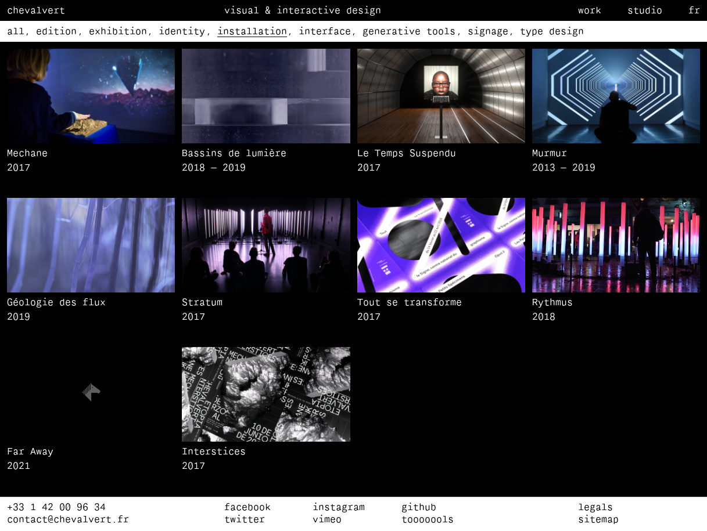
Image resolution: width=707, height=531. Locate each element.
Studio (644, 11)
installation (252, 32)
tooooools (427, 520)
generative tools (409, 32)
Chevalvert (36, 11)
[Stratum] (266, 310)
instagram (339, 507)
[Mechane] (91, 161)
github (418, 507)
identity (182, 32)
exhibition (118, 32)
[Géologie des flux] (91, 310)
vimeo (327, 520)
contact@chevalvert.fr (68, 520)
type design (552, 32)
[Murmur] (616, 161)
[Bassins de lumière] (266, 161)
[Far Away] (91, 459)
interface (325, 32)
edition (56, 32)
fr (694, 11)
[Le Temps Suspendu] (441, 161)
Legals (595, 507)
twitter (244, 520)
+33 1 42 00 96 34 (56, 507)
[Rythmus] (616, 310)
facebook (247, 507)
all (15, 32)
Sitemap (598, 520)
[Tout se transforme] (441, 310)
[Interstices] (266, 459)
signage (488, 32)
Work (589, 11)
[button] (91, 96)
